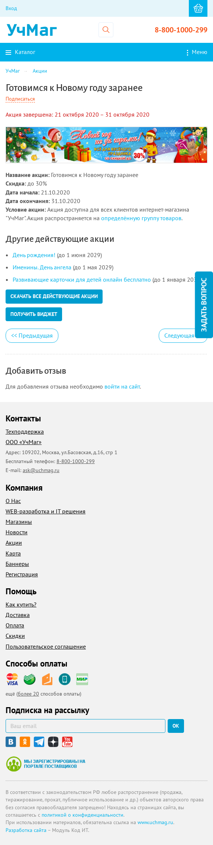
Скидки (15, 635)
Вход (11, 8)
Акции (14, 542)
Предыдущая (32, 335)
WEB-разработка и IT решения (45, 511)
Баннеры (17, 563)
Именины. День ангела (42, 267)
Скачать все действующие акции (54, 296)
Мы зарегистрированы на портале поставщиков (45, 763)
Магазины (19, 521)
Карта (13, 553)
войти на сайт (122, 386)
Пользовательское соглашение (46, 646)
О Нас (13, 500)
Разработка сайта (26, 830)
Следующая (183, 335)
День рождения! (34, 255)
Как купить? (21, 604)
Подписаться (20, 98)
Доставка (18, 614)
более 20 (28, 693)
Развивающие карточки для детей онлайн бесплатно (82, 279)
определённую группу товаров (141, 218)
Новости (17, 532)
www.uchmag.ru (155, 822)
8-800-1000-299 (181, 30)
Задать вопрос (204, 305)
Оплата (15, 625)
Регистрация (22, 574)
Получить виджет (33, 314)
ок (175, 725)
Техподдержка (25, 431)
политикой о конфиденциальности (82, 814)
